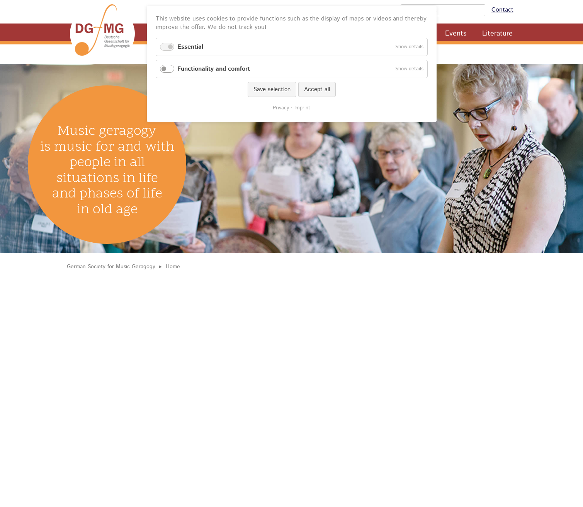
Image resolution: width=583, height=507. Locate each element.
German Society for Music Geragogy (111, 267)
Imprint (302, 108)
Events (455, 34)
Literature (497, 34)
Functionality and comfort (213, 69)
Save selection (272, 89)
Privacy (281, 108)
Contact (502, 9)
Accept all (317, 89)
